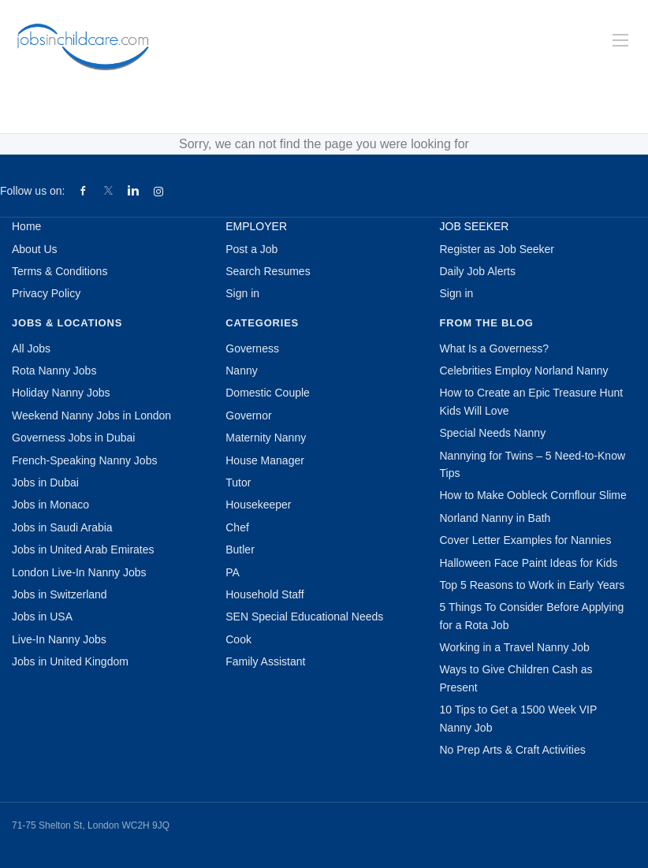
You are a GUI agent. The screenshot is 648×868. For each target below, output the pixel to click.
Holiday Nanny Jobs (61, 392)
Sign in (242, 293)
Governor (248, 415)
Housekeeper (258, 504)
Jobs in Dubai (45, 482)
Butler (240, 549)
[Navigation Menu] (620, 40)
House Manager (264, 460)
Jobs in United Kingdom (70, 661)
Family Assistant (265, 661)
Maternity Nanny (265, 437)
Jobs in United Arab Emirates (83, 549)
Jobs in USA (42, 616)
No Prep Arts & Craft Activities (513, 749)
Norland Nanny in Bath (495, 518)
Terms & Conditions (59, 271)
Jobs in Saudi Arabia (62, 527)
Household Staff (264, 594)
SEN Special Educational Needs (304, 616)
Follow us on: (32, 190)
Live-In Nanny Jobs (59, 639)
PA (232, 572)
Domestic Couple (267, 392)
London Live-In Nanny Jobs (79, 572)
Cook (238, 639)
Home (26, 226)
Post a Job (251, 249)
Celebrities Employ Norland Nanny (524, 370)
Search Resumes (267, 271)
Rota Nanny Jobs (54, 370)
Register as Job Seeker (497, 249)
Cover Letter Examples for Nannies (526, 540)
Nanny (241, 370)
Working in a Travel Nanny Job (515, 647)
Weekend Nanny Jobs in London (91, 415)
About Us (35, 249)
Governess (252, 348)
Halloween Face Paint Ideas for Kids (529, 563)
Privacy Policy (46, 293)
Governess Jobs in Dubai (73, 437)
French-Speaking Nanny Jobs (84, 460)
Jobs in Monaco (50, 504)
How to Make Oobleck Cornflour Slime (533, 495)
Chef (237, 527)
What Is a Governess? (494, 348)
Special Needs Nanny (493, 433)
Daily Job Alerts (478, 271)
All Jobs (31, 348)
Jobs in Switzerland (59, 594)
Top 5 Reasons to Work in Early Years (532, 585)
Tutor (238, 482)
